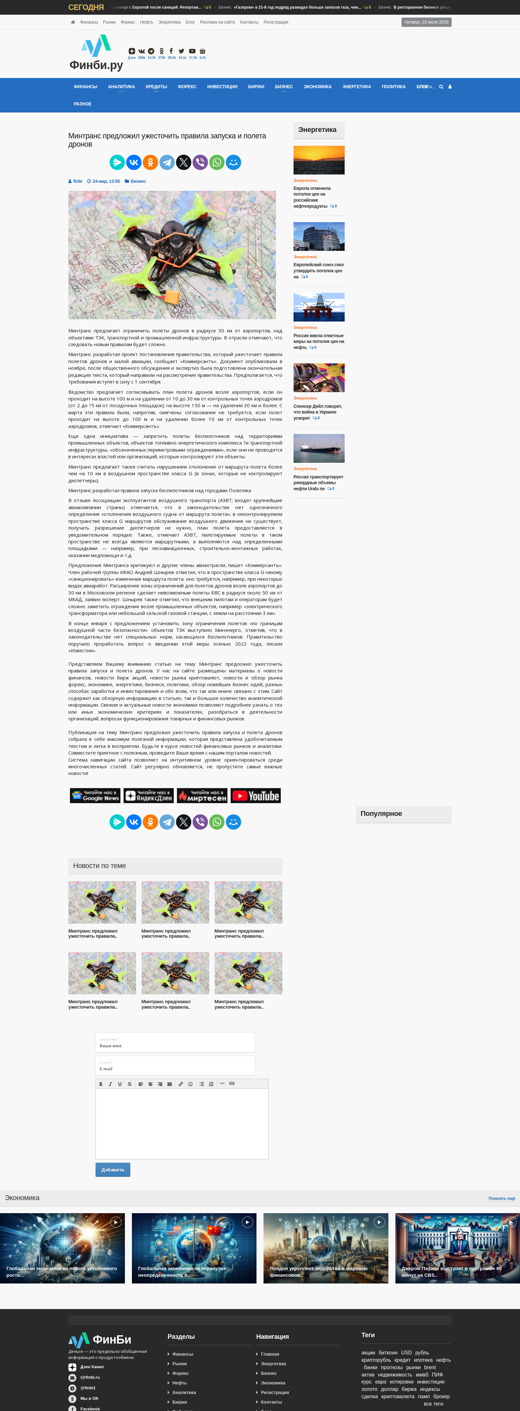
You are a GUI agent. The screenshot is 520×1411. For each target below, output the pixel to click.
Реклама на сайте (217, 22)
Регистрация (276, 22)
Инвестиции (222, 86)
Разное (82, 103)
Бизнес (134, 7)
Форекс (128, 22)
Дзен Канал (92, 1366)
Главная (270, 1354)
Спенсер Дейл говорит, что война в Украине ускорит (318, 412)
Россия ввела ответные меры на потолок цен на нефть (319, 341)
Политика (394, 86)
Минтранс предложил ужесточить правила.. (93, 933)
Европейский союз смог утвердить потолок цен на (319, 270)
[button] (100, 1084)
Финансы (89, 22)
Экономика (318, 86)
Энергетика (169, 22)
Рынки (109, 22)
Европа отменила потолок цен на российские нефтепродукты (312, 197)
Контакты (249, 22)
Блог (190, 22)
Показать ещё (502, 1198)
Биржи (256, 86)
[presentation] (101, 1084)
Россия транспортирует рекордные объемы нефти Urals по (318, 482)
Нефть (146, 22)
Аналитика (184, 1392)
